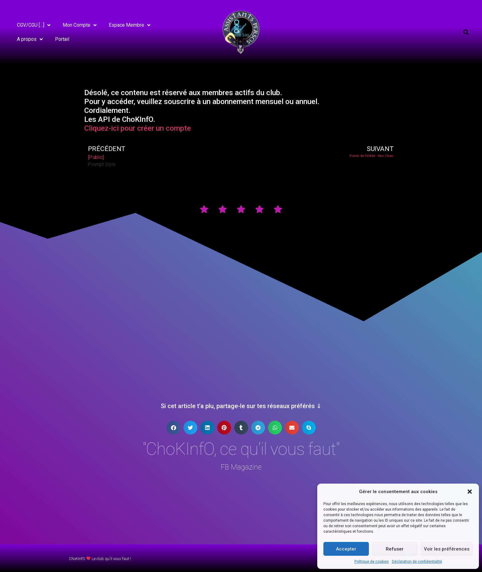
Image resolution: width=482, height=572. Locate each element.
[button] (470, 492)
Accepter (346, 549)
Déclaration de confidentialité (417, 561)
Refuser (395, 549)
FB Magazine (241, 467)
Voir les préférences (446, 549)
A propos (30, 39)
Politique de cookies (371, 561)
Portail (62, 39)
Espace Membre (129, 25)
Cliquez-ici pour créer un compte (137, 128)
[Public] (100, 157)
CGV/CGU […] (33, 25)
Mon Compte (80, 25)
